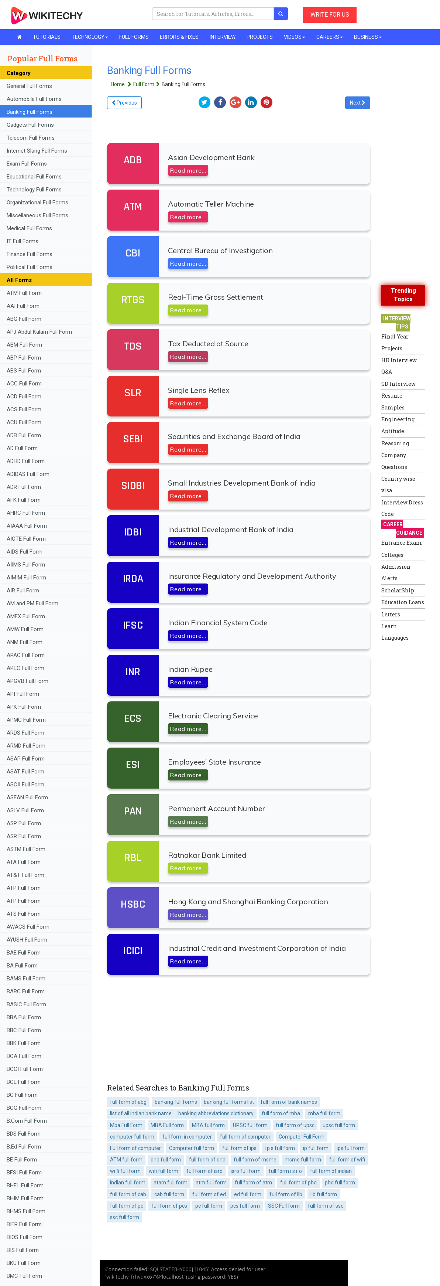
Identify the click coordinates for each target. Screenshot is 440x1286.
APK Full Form (24, 707)
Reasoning (395, 443)
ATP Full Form (24, 888)
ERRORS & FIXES (179, 37)
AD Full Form (22, 448)
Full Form (147, 84)
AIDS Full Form (24, 551)
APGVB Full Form (27, 681)
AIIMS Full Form (26, 564)
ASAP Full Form (26, 758)
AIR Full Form (23, 590)
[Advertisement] (410, 759)
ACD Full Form (24, 396)
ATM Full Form (24, 293)
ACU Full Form (24, 422)
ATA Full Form (24, 862)
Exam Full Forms (27, 163)
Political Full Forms (29, 267)
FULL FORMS (134, 37)
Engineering (398, 419)
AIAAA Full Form (27, 526)
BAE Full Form (24, 952)
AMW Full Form (25, 629)
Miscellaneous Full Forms (37, 215)
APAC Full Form (26, 655)
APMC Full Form (26, 720)
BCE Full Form (24, 1082)
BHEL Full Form (26, 1185)
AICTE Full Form (26, 538)
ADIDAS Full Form (28, 474)
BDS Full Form (24, 1133)
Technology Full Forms (34, 189)
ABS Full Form (24, 370)
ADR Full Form (24, 487)
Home (122, 84)
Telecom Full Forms (31, 138)
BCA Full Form (24, 1056)
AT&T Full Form (25, 875)
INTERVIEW (223, 37)
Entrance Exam (401, 542)
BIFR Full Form (24, 1224)
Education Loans (402, 602)
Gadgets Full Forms (30, 125)
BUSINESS (368, 37)
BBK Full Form (24, 1043)
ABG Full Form (24, 319)
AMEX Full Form (26, 616)
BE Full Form (22, 1159)
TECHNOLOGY (90, 37)
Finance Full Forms (29, 254)
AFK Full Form (24, 500)
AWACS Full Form (28, 926)
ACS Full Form (24, 409)
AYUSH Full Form (27, 939)
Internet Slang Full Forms (37, 150)
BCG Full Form (24, 1108)
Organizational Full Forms (37, 202)
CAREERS (329, 37)
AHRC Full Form (26, 513)
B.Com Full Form (27, 1120)
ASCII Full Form (25, 784)
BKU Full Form (24, 1263)
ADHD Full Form (26, 461)
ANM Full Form (24, 642)
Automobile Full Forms (34, 99)
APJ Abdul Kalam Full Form (39, 332)
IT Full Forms (22, 241)
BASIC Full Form (26, 1004)
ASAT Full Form (25, 771)
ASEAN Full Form (27, 797)
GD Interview (398, 383)
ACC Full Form (24, 383)
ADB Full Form (24, 435)
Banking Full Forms (29, 112)
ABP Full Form (24, 357)
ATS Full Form (24, 914)
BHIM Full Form (25, 1198)
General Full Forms (29, 86)
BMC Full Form (24, 1276)
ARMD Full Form (27, 745)
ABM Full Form (24, 344)
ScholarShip (397, 590)
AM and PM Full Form (32, 603)
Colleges (392, 554)
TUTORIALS (47, 37)
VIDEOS (294, 37)
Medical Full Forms (29, 228)
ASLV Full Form (25, 810)
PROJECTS (260, 37)
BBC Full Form (24, 1030)
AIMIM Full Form (26, 577)
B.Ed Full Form (24, 1146)
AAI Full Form (23, 306)
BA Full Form (23, 965)
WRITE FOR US (329, 14)
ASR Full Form (24, 836)
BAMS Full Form (26, 978)
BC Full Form (22, 1095)
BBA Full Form (24, 1017)
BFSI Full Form (25, 1172)
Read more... (188, 170)
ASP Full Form (24, 823)
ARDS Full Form (25, 732)
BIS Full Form (23, 1250)
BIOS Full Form (24, 1237)
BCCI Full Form (25, 1069)
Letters (390, 614)
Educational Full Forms (34, 176)
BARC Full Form (26, 991)
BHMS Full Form (26, 1211)
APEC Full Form (25, 668)
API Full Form (23, 694)
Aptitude (392, 431)
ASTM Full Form (26, 849)
